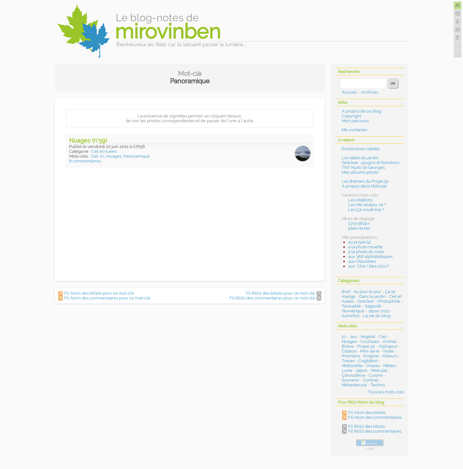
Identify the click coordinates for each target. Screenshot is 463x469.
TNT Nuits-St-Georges (363, 167)
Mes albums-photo (360, 172)
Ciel (94, 156)
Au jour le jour (367, 291)
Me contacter (355, 129)
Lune (347, 370)
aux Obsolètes (362, 261)
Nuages (114, 156)
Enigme (371, 356)
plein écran (359, 228)
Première (351, 356)
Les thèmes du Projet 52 (365, 181)
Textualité (351, 306)
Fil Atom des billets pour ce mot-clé (99, 293)
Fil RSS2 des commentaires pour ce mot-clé (272, 298)
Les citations (360, 200)
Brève (348, 346)
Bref (346, 291)
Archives (369, 92)
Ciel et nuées (104, 151)
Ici (102, 156)
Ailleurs (389, 356)
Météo (389, 365)
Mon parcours (355, 120)
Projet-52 (366, 346)
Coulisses (369, 341)
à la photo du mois (366, 251)
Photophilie (389, 301)
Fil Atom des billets (367, 412)
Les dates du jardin (360, 157)
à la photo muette (365, 246)
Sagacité (373, 306)
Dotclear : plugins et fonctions (370, 162)
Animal (389, 341)
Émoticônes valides (361, 148)
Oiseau (373, 365)
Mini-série (369, 351)
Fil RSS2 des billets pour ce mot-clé (280, 293)
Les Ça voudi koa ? (366, 209)
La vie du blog (377, 315)
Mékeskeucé (354, 384)
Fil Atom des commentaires (375, 417)
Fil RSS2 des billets (366, 426)
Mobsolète (352, 365)
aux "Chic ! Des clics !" (368, 266)
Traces (348, 360)
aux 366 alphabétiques (370, 256)
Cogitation (368, 360)
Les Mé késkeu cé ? (367, 204)
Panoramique (136, 156)
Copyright (351, 116)
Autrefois (350, 315)
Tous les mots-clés (386, 392)
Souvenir (350, 380)
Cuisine (375, 375)
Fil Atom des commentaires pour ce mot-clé (107, 298)
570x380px (359, 223)
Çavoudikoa (353, 375)
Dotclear (366, 301)
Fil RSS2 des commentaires (374, 431)
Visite (388, 351)
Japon (362, 370)
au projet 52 (359, 242)
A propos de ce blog (361, 111)
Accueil (349, 92)
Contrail (370, 380)
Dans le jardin (372, 296)
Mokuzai (379, 370)
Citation (349, 351)
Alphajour (388, 346)
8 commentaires (85, 161)
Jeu (353, 336)
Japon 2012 (379, 310)
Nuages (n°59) (88, 140)
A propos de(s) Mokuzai (364, 186)
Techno (377, 384)
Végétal (367, 336)
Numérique (353, 310)
